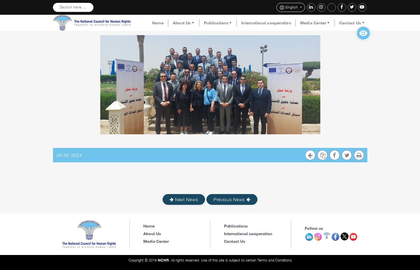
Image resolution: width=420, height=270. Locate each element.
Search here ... (73, 7)
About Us (182, 23)
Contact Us (350, 23)
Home (158, 23)
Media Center (313, 23)
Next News (184, 199)
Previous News (232, 199)
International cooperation (266, 23)
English (289, 7)
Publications (216, 23)
